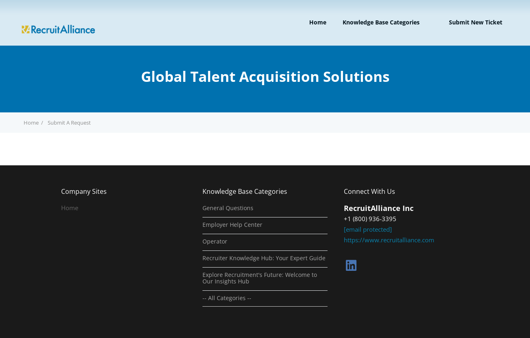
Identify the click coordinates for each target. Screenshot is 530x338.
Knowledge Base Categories (381, 22)
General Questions (227, 208)
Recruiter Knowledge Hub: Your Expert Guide (263, 258)
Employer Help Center (232, 225)
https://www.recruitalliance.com (389, 240)
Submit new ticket (475, 22)
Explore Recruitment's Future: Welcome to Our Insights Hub (259, 278)
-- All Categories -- (226, 298)
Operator (214, 241)
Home (317, 22)
